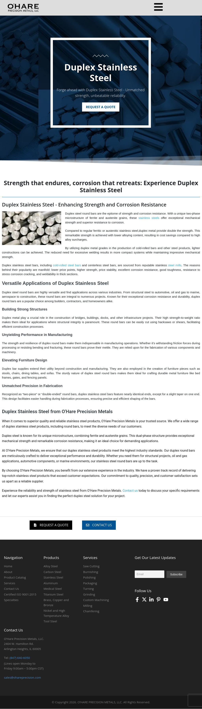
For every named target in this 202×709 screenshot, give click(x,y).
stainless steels (148, 218)
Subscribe (176, 574)
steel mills (174, 265)
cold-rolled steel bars (67, 265)
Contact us (130, 490)
